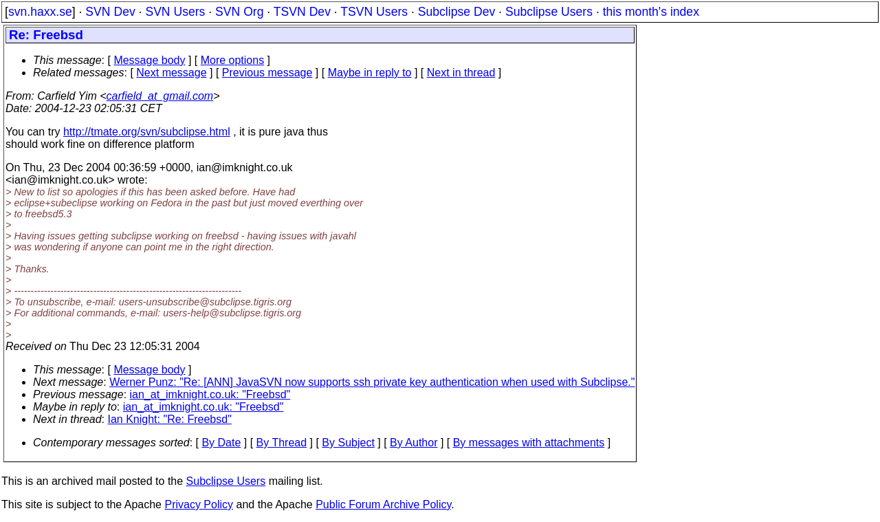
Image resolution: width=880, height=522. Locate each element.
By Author (413, 442)
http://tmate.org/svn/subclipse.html (146, 132)
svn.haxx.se (40, 12)
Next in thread (461, 72)
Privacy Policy (198, 504)
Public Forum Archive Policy (383, 504)
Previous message (267, 72)
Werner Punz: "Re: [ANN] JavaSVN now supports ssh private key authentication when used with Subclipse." (372, 382)
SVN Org (239, 12)
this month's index (651, 12)
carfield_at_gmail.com (160, 96)
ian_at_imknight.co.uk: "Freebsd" (210, 394)
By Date (221, 442)
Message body (149, 60)
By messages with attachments (529, 442)
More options (233, 60)
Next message (171, 72)
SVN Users (175, 12)
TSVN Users (374, 12)
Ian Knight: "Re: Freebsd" (170, 419)
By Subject (348, 442)
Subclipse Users (549, 12)
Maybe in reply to (370, 72)
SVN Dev (110, 12)
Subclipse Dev (456, 12)
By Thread (281, 442)
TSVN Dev (302, 12)
